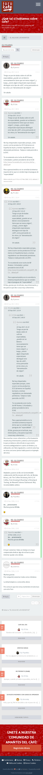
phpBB (38, 769)
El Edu (15, 104)
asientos (16, 566)
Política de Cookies (14, 763)
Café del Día (22, 625)
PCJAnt (15, 193)
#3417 (37, 109)
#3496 (37, 304)
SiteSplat (25, 769)
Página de (26, 596)
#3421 (37, 197)
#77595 (37, 501)
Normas (18, 760)
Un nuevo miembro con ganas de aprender (23, 694)
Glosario (7, 45)
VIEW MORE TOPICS (21, 717)
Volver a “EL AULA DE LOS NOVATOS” (16, 610)
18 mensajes (36, 50)
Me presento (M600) (23, 671)
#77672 (37, 571)
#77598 (36, 528)
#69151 (36, 469)
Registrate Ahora (21, 748)
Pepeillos (16, 497)
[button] (33, 603)
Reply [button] (6, 57)
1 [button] (36, 603)
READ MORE (21, 638)
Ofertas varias (22, 648)
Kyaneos (16, 67)
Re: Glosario (17, 63)
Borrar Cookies (30, 763)
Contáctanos (7, 760)
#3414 (37, 72)
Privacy (27, 760)
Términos (36, 760)
